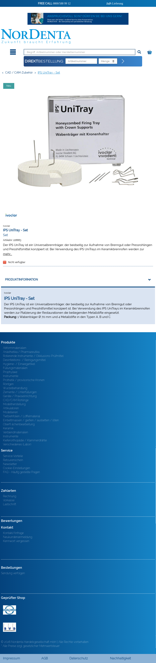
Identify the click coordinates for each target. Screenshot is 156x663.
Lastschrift (9, 504)
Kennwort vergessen (16, 541)
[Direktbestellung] (123, 61)
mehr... (7, 254)
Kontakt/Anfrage (13, 533)
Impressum (11, 658)
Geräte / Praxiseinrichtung (20, 396)
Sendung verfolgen (13, 573)
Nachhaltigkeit (120, 658)
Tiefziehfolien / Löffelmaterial (21, 416)
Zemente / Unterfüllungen (20, 392)
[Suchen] (139, 52)
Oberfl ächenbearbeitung (19, 424)
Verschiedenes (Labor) (17, 444)
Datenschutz (78, 658)
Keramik (8, 428)
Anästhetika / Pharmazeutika (21, 352)
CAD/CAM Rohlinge (16, 400)
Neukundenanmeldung (17, 537)
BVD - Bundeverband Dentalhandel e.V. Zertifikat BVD (9, 627)
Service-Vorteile (13, 456)
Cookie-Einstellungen (16, 468)
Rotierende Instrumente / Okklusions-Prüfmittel (33, 356)
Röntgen (8, 384)
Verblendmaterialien (15, 432)
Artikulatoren (11, 408)
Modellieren (10, 412)
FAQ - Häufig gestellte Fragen (21, 472)
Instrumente (10, 376)
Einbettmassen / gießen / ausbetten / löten (31, 420)
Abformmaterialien (14, 347)
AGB (44, 658)
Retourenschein (13, 460)
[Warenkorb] (150, 51)
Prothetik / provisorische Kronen (24, 380)
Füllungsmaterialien (15, 368)
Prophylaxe (10, 372)
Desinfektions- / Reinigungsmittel (24, 360)
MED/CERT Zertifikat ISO (9, 610)
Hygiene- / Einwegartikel (19, 364)
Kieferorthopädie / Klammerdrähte (25, 440)
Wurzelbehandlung (15, 388)
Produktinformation (21, 279)
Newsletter (10, 464)
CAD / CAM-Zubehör (19, 72)
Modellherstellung (14, 404)
